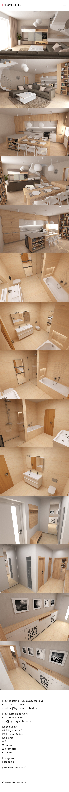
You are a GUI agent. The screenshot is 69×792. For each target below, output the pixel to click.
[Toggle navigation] (64, 5)
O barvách (8, 745)
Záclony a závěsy (12, 734)
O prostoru (9, 748)
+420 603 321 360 (13, 717)
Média (5, 741)
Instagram (8, 758)
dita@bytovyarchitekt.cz (17, 721)
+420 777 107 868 (13, 704)
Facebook (8, 761)
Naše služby (9, 726)
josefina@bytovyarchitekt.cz (19, 708)
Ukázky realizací (12, 730)
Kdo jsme (7, 737)
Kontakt (7, 752)
